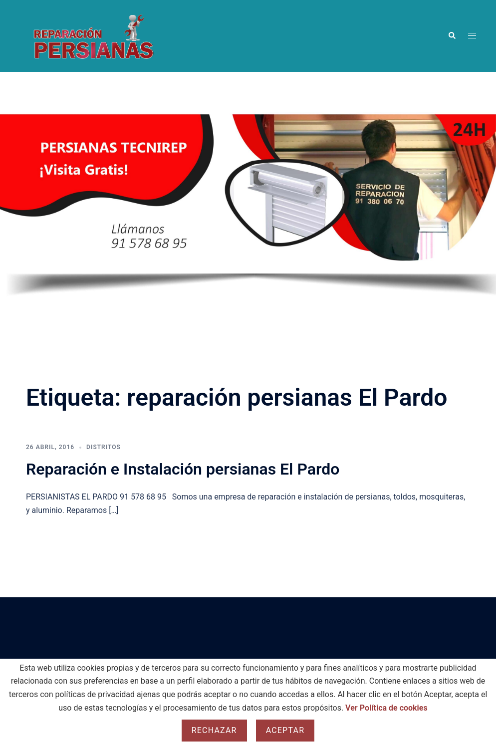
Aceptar (285, 730)
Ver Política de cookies (386, 708)
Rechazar (214, 730)
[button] (452, 36)
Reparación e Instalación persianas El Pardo (182, 469)
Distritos (103, 447)
